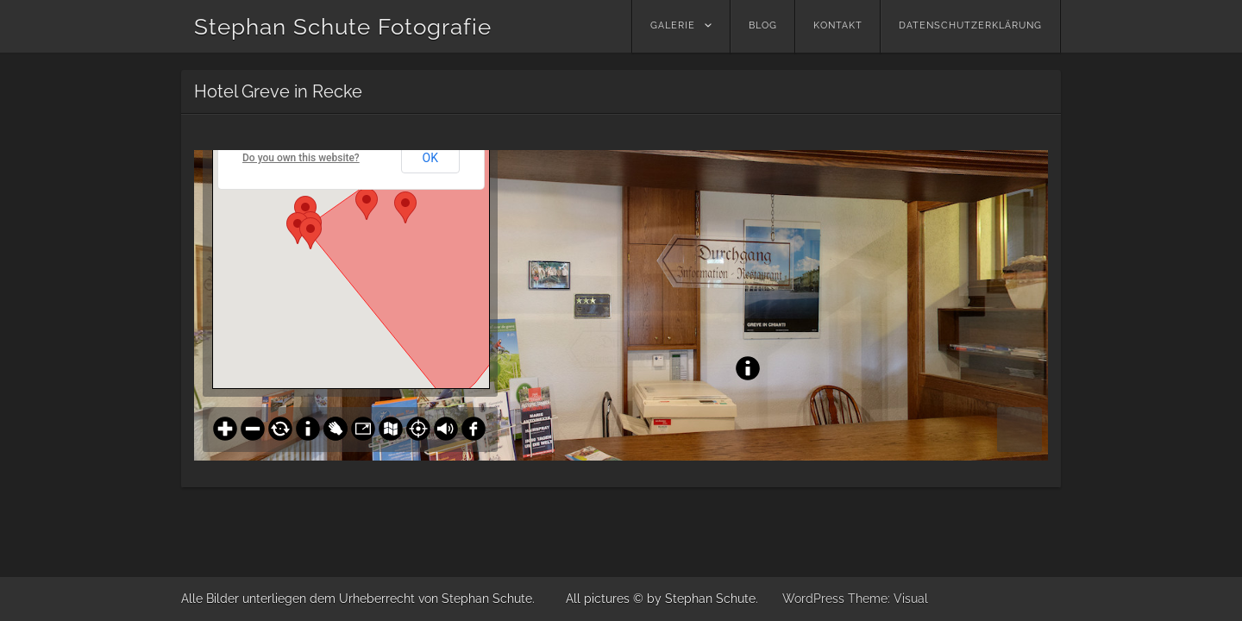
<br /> (621, 305)
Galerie (672, 25)
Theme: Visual (888, 598)
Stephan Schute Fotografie (343, 27)
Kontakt (837, 25)
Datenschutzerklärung (970, 25)
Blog (763, 25)
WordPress (813, 598)
